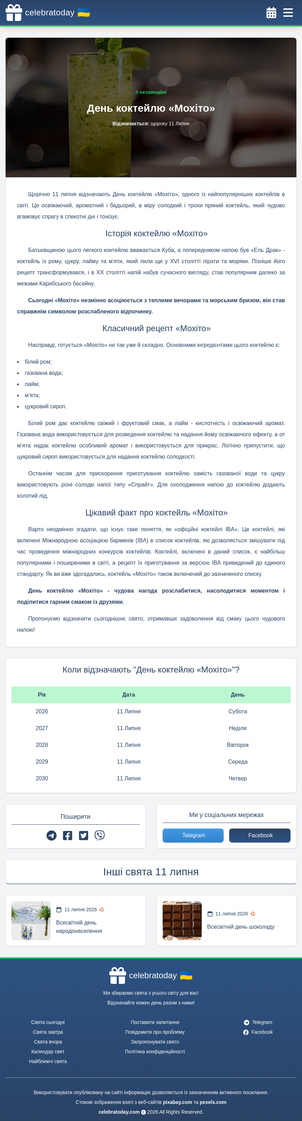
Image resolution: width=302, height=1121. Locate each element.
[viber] (99, 835)
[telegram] (51, 835)
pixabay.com (177, 1102)
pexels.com (213, 1102)
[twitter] (83, 835)
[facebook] (67, 835)
